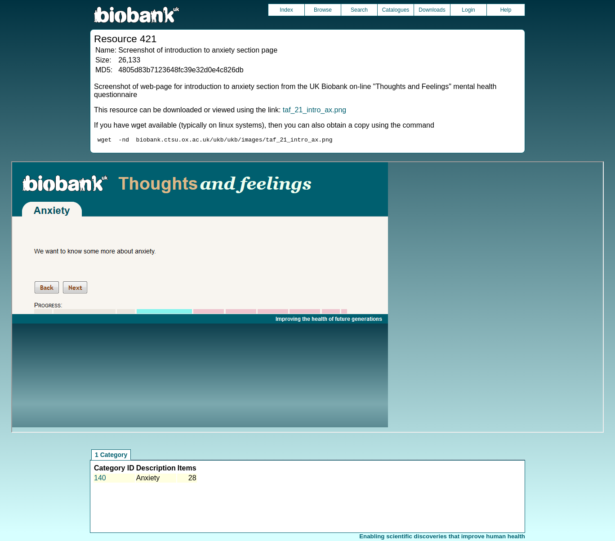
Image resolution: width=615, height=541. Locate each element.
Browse (323, 10)
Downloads (432, 10)
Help (506, 10)
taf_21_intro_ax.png (314, 110)
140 (100, 479)
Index (286, 10)
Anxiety (148, 479)
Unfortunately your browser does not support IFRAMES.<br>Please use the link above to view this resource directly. (307, 298)
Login (468, 10)
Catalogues (396, 10)
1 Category (111, 456)
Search (359, 10)
